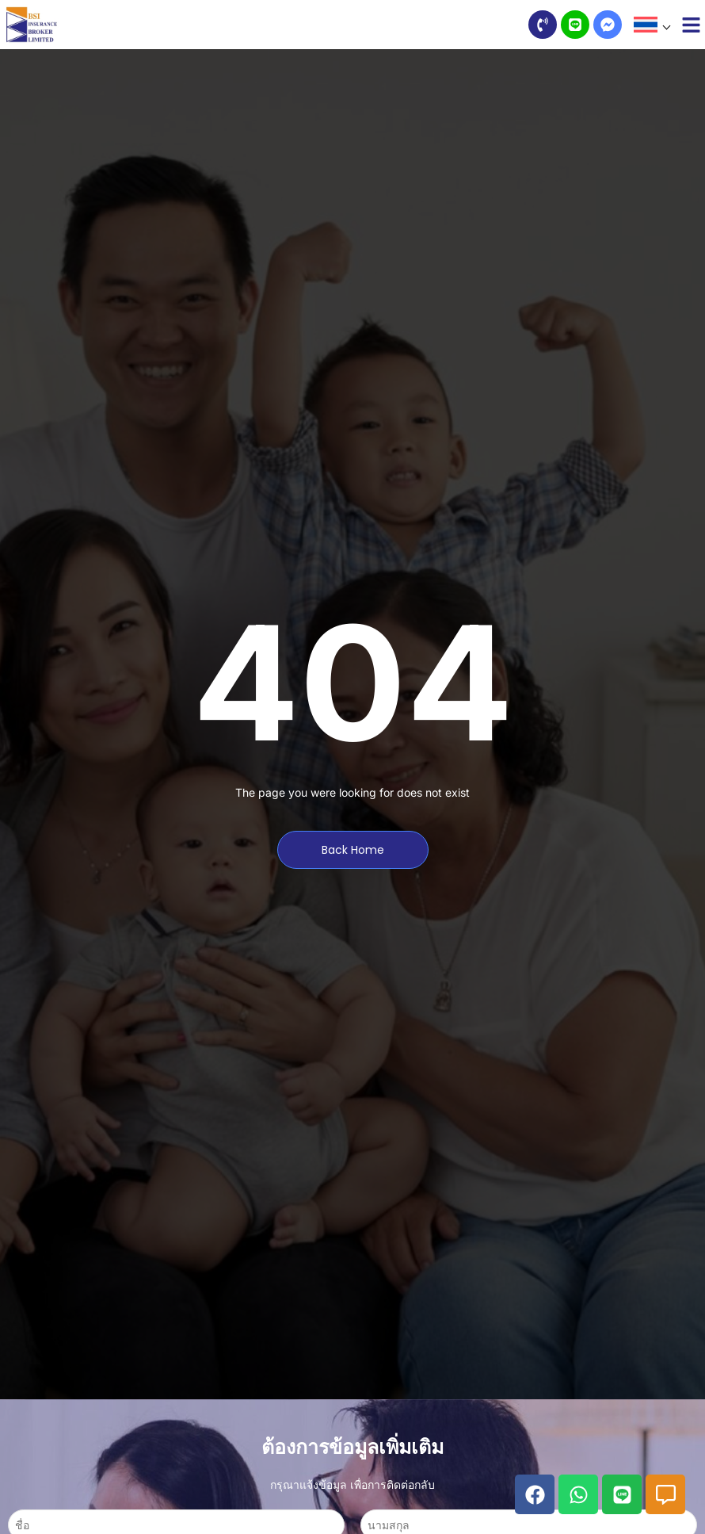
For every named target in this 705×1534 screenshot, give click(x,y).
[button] (651, 24)
